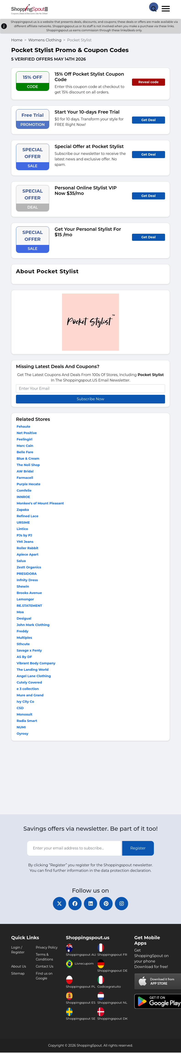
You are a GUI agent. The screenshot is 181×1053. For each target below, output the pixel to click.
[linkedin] (90, 904)
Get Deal (148, 120)
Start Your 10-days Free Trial (87, 112)
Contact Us (44, 967)
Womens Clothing (44, 40)
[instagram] (122, 904)
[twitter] (58, 904)
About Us (18, 967)
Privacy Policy (46, 948)
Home (17, 40)
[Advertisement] (90, 779)
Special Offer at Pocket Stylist (89, 146)
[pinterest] (106, 904)
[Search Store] (153, 6)
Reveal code (148, 82)
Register (138, 848)
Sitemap (18, 974)
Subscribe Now (90, 399)
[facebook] (74, 904)
